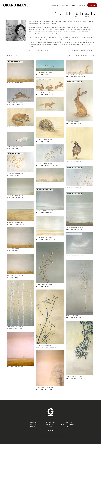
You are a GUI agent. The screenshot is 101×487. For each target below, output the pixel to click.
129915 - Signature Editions (15, 127)
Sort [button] (70, 55)
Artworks (64, 5)
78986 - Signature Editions (15, 275)
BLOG (50, 426)
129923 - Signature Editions (15, 195)
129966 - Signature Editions (15, 248)
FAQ (68, 426)
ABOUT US (55, 5)
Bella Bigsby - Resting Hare (74, 123)
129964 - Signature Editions (15, 222)
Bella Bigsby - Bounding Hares (45, 94)
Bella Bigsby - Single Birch (74, 317)
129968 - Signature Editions (44, 284)
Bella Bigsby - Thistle (42, 286)
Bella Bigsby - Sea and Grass (74, 229)
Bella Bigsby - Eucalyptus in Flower (47, 165)
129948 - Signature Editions (44, 72)
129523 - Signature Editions (15, 83)
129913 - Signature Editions (15, 102)
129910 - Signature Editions (74, 74)
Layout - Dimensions (81, 55)
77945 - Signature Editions (44, 387)
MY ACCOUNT (50, 422)
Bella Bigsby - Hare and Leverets (76, 76)
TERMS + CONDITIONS (67, 424)
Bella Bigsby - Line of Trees (44, 185)
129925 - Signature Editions (74, 227)
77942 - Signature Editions (44, 345)
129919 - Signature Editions (44, 163)
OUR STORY (33, 424)
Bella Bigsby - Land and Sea (15, 197)
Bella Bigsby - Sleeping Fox (15, 129)
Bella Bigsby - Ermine (13, 148)
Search (82, 5)
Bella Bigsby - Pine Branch (74, 378)
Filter (92, 55)
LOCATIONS (33, 422)
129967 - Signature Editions (74, 255)
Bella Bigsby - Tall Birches (14, 328)
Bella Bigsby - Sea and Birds (44, 212)
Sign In (92, 5)
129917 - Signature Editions (74, 161)
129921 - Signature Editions (74, 187)
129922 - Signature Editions (44, 183)
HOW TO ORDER (50, 424)
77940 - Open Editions (72, 315)
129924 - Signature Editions (44, 210)
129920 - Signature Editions (15, 173)
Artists (77, 17)
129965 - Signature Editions (44, 237)
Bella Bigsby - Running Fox (44, 114)
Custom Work (68, 422)
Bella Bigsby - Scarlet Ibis (44, 74)
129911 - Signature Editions (44, 92)
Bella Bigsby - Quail (72, 163)
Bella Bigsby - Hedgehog (43, 141)
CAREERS (33, 426)
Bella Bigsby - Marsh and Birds (45, 239)
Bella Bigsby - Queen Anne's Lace (46, 347)
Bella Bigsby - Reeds (13, 250)
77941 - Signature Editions (15, 326)
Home (71, 17)
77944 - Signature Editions (15, 367)
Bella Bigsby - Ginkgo (13, 175)
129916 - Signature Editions (44, 139)
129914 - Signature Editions (44, 112)
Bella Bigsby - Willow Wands (74, 189)
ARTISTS (73, 5)
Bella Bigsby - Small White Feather (76, 257)
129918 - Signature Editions (15, 146)
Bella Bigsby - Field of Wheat (15, 224)
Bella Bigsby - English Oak (44, 389)
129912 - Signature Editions (74, 121)
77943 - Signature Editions (74, 376)
